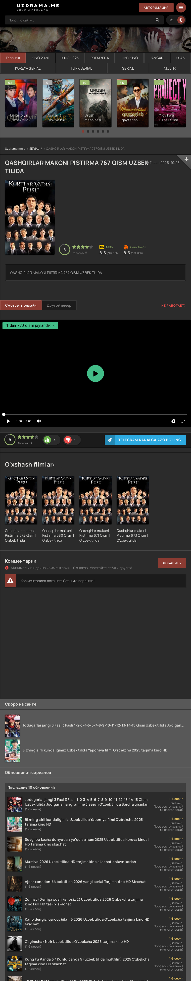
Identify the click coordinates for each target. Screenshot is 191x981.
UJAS (180, 57)
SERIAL (128, 68)
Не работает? (173, 305)
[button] (83, 131)
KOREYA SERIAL (28, 68)
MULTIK (170, 68)
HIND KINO (129, 57)
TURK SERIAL (81, 68)
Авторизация (156, 7)
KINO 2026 (40, 57)
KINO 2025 (70, 57)
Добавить (172, 563)
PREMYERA (100, 57)
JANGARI (157, 57)
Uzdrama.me (14, 148)
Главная (13, 57)
